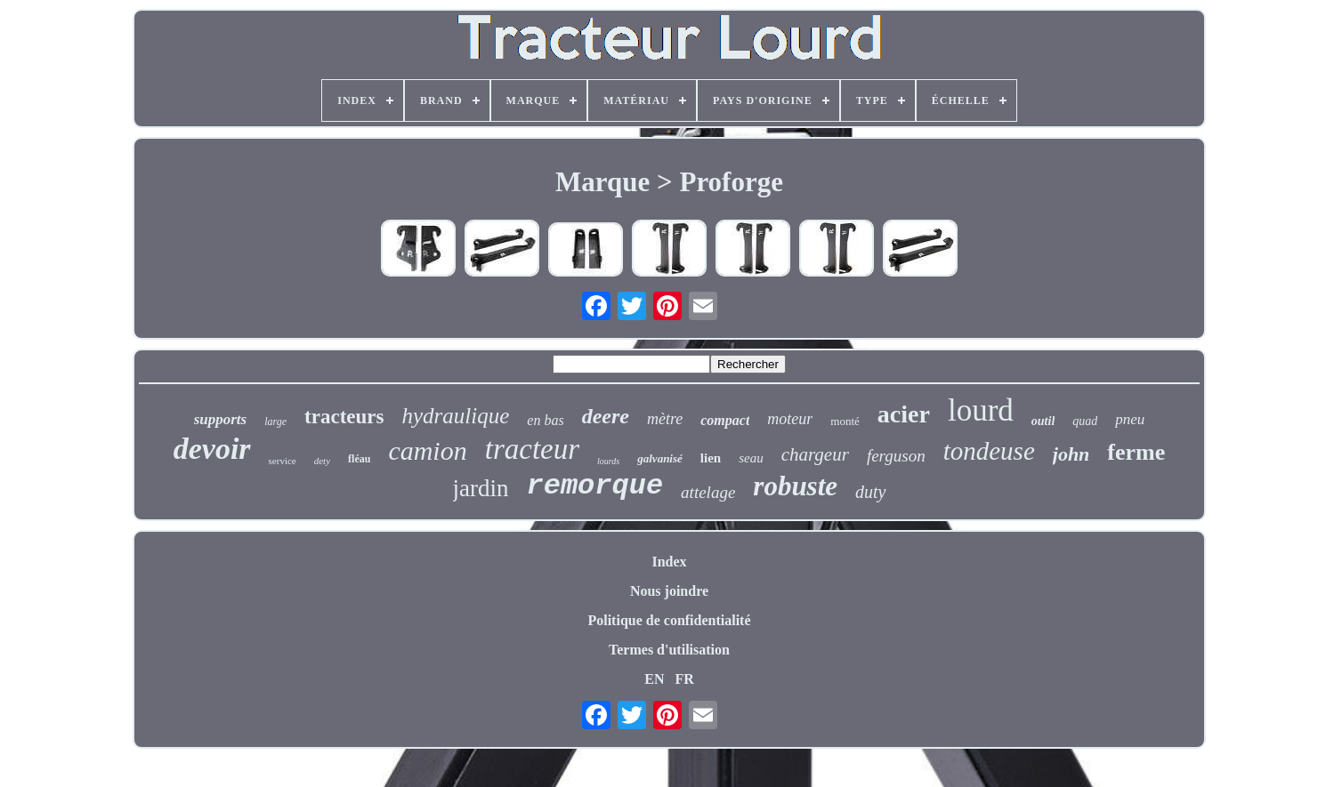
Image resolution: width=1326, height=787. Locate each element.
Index (668, 561)
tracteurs (344, 417)
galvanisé (660, 458)
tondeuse (989, 451)
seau (751, 458)
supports (220, 419)
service (282, 460)
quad (1084, 421)
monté (845, 421)
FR (684, 679)
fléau (359, 459)
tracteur (532, 449)
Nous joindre (669, 590)
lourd (981, 410)
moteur (790, 419)
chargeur (815, 454)
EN (654, 679)
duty (870, 492)
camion (427, 450)
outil (1043, 421)
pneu (1129, 419)
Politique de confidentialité (668, 620)
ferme (1136, 452)
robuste (795, 486)
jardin (481, 488)
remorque (594, 486)
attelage (708, 492)
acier (903, 414)
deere (605, 416)
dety (322, 460)
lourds (608, 461)
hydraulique (455, 416)
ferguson (896, 455)
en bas (545, 420)
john (1071, 454)
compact (724, 420)
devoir (212, 448)
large (275, 421)
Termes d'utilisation (669, 649)
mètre (665, 419)
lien (710, 458)
